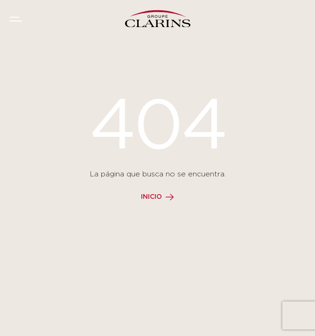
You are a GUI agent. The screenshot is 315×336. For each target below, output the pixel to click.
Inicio (151, 197)
